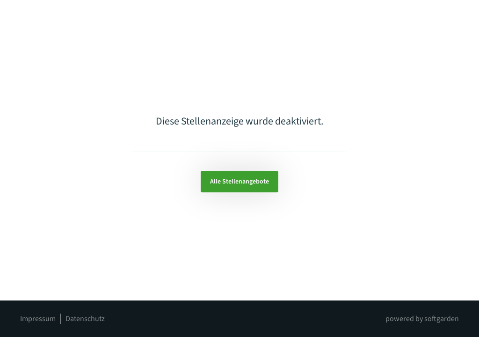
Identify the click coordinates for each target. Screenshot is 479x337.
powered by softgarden (422, 319)
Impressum (38, 319)
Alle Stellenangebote (239, 181)
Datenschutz (85, 319)
